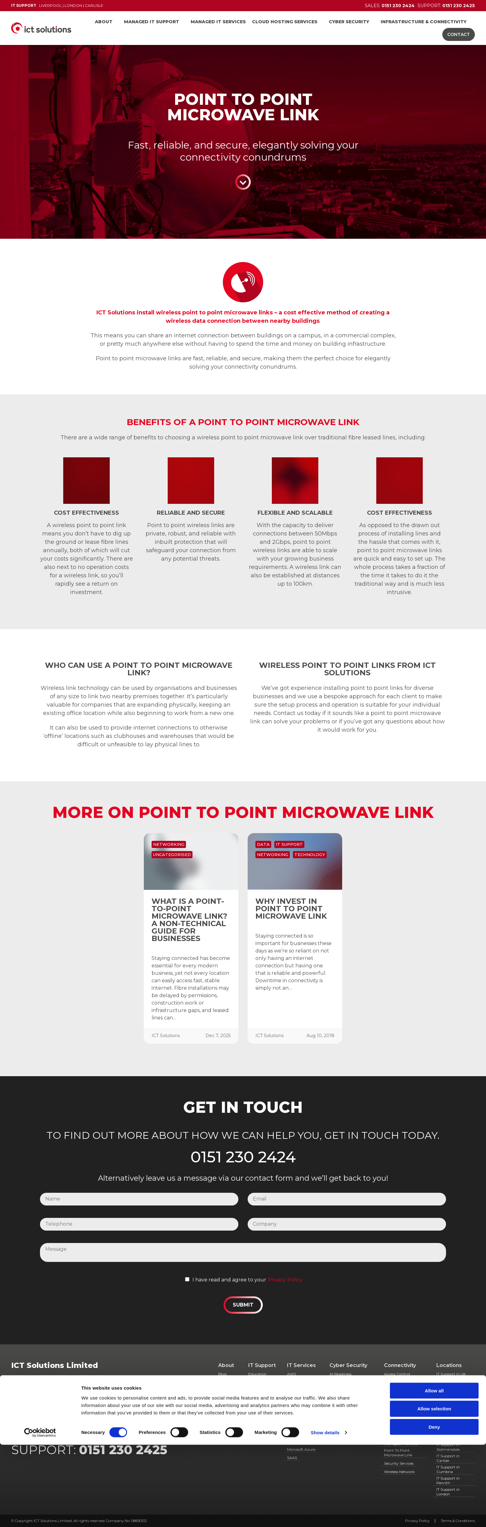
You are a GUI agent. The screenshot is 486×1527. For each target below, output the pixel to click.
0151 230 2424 (243, 1157)
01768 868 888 (159, 1407)
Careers (225, 1382)
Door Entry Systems (402, 1399)
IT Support (289, 844)
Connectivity (400, 1365)
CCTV (389, 1382)
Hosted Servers (300, 1421)
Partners (226, 1413)
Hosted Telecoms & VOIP (400, 1416)
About (104, 21)
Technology (309, 854)
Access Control (397, 1374)
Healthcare (257, 1390)
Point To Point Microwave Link (398, 1452)
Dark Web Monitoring (349, 1390)
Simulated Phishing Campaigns (347, 1419)
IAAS (388, 1427)
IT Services (301, 1365)
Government (260, 1382)
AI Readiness (340, 1374)
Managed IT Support (151, 21)
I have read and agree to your (229, 1280)
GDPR (335, 1410)
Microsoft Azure (301, 1449)
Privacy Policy (285, 1280)
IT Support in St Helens (450, 1435)
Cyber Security (349, 21)
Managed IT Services (218, 21)
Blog (222, 1374)
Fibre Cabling (396, 1407)
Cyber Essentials (343, 1382)
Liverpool (50, 5)
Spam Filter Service (346, 1429)
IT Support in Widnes (448, 1424)
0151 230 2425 (123, 1449)
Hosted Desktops (301, 1413)
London (73, 5)
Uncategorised (172, 854)
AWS (291, 1374)
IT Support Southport (445, 1402)
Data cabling (395, 1390)
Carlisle (94, 5)
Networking (168, 844)
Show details (325, 1514)
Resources (227, 1421)
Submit (243, 1305)
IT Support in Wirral (454, 1382)
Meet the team (226, 1402)
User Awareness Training (343, 1438)
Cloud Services (299, 1382)
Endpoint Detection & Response (348, 1399)
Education (257, 1374)
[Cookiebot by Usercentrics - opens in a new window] (40, 1515)
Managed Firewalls (400, 1443)
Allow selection (434, 1491)
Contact (458, 34)
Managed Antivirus (295, 1430)
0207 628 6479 (97, 1407)
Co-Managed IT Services (300, 1391)
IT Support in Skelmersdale (448, 1447)
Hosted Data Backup (298, 1402)
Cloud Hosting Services (284, 21)
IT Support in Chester (448, 1391)
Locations (449, 1365)
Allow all (434, 1472)
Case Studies (224, 1391)
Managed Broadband (403, 1435)
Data (263, 844)
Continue (243, 182)
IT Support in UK (451, 1374)
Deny (434, 1509)
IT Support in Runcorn (448, 1413)
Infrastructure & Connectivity (423, 21)
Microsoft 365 (299, 1441)
